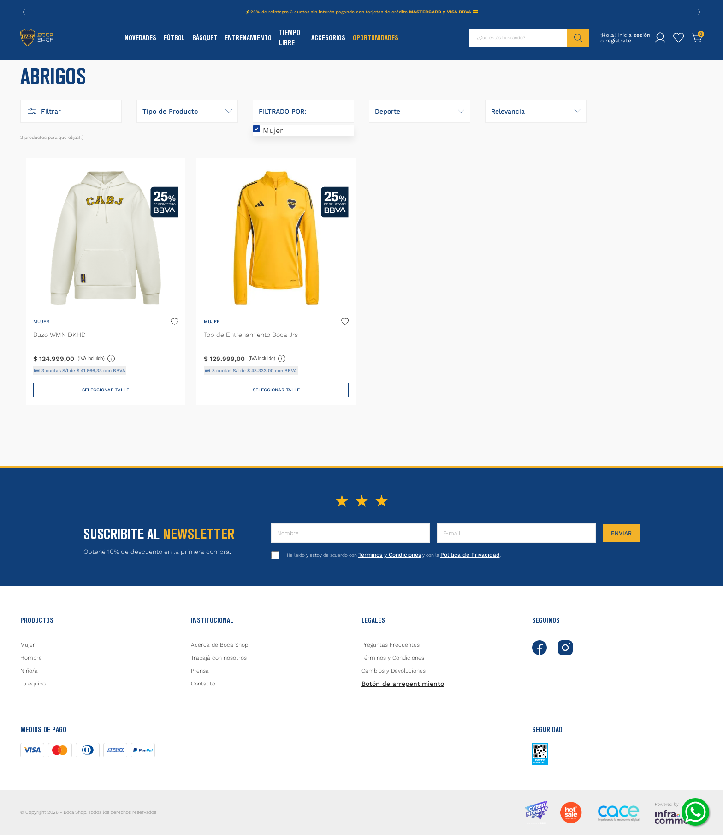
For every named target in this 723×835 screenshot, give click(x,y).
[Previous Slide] (24, 12)
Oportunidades (375, 37)
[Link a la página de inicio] (25, 75)
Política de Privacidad (470, 555)
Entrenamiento (248, 37)
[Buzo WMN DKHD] (105, 309)
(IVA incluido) (97, 384)
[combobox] (529, 38)
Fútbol (174, 37)
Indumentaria (57, 75)
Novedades (140, 37)
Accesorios (328, 37)
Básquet (204, 37)
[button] (71, 137)
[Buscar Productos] (578, 38)
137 (115, 75)
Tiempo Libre (289, 37)
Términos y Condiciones (389, 555)
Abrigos (92, 75)
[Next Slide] (699, 12)
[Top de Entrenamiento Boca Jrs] (276, 309)
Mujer (273, 156)
